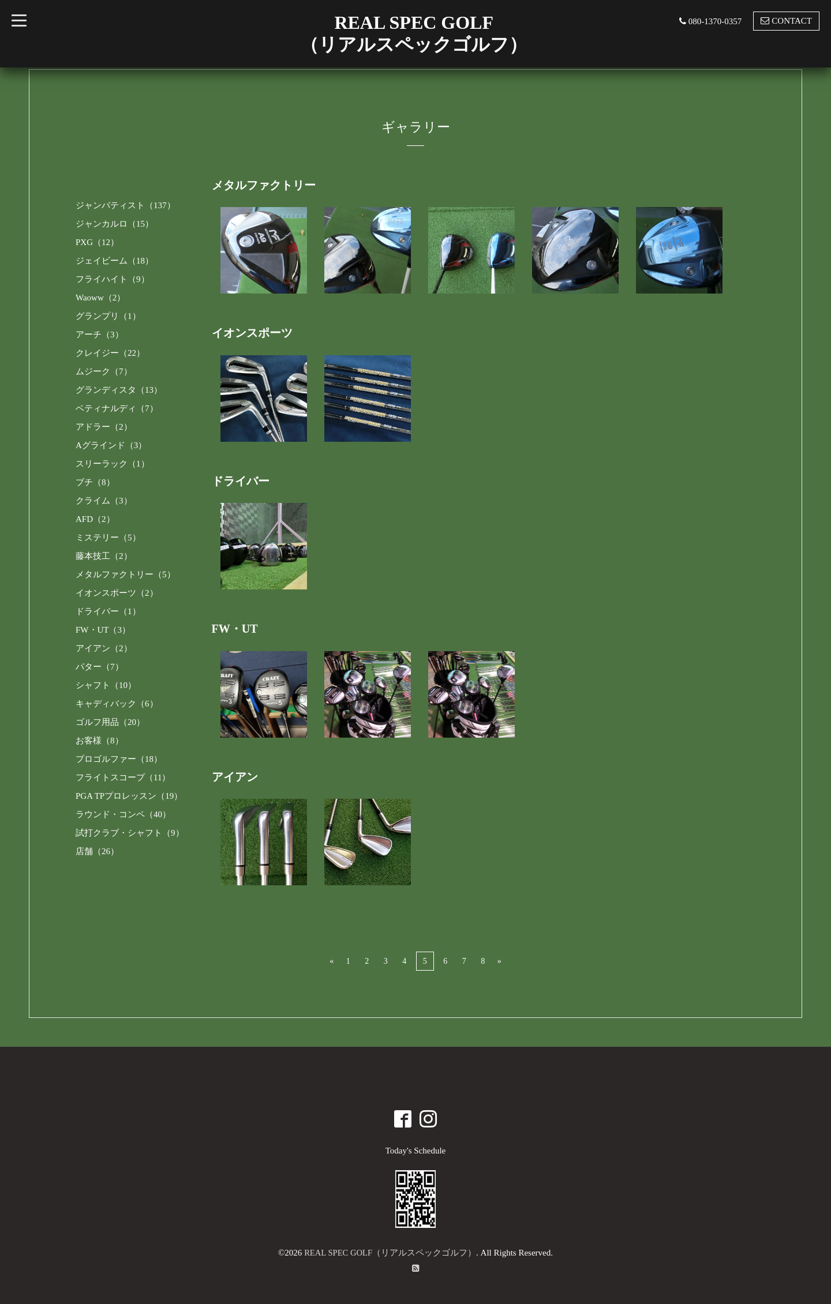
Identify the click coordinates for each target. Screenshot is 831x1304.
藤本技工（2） (104, 556)
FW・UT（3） (103, 629)
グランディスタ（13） (119, 389)
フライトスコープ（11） (123, 777)
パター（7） (99, 666)
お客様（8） (99, 740)
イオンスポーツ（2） (117, 592)
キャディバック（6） (117, 703)
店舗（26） (97, 851)
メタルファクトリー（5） (125, 574)
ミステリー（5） (108, 537)
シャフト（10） (106, 685)
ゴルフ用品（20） (110, 722)
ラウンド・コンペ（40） (123, 814)
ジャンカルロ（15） (115, 223)
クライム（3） (104, 500)
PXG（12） (97, 242)
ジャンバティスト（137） (125, 205)
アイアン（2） (104, 648)
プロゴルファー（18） (119, 759)
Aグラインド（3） (111, 445)
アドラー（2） (104, 426)
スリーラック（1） (112, 463)
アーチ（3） (99, 334)
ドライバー (240, 480)
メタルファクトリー (264, 185)
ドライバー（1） (108, 611)
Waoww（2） (100, 297)
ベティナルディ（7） (117, 408)
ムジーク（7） (104, 371)
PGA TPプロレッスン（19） (129, 796)
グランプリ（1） (108, 316)
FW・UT (235, 628)
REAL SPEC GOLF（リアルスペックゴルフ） (390, 1251)
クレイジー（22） (110, 353)
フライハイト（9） (112, 279)
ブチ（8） (95, 482)
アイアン (235, 775)
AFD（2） (95, 519)
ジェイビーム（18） (115, 260)
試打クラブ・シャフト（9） (130, 832)
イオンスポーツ (252, 332)
